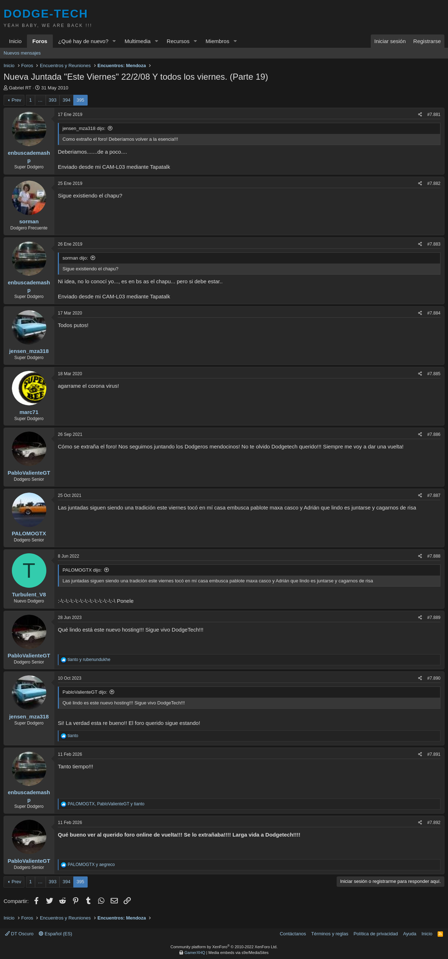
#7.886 (433, 434)
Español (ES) (55, 933)
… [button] (40, 100)
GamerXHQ (195, 952)
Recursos (178, 41)
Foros (39, 41)
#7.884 (433, 313)
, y (106, 803)
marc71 (28, 412)
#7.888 (433, 556)
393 (53, 100)
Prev (16, 100)
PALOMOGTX (29, 533)
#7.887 (433, 495)
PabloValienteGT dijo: (85, 692)
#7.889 (433, 617)
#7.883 (433, 244)
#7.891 (433, 754)
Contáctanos (293, 933)
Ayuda (409, 933)
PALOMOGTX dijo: (82, 570)
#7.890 (433, 678)
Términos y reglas (329, 933)
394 (66, 100)
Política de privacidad (376, 933)
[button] (114, 41)
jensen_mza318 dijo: (84, 128)
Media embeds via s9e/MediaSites (238, 952)
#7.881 (433, 114)
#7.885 (433, 373)
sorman (28, 221)
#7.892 (433, 822)
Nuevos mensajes (22, 53)
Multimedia (138, 41)
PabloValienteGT (29, 473)
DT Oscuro (19, 933)
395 (80, 100)
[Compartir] (420, 115)
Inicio (15, 41)
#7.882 (433, 183)
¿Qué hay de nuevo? (83, 41)
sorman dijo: (75, 258)
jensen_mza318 (29, 351)
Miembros (217, 41)
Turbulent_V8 (29, 594)
